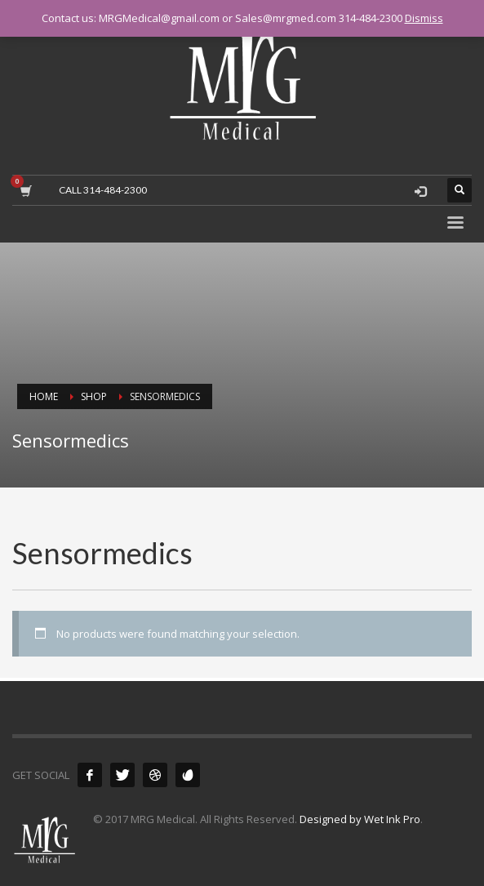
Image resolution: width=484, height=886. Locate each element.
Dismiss (424, 18)
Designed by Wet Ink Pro (360, 819)
